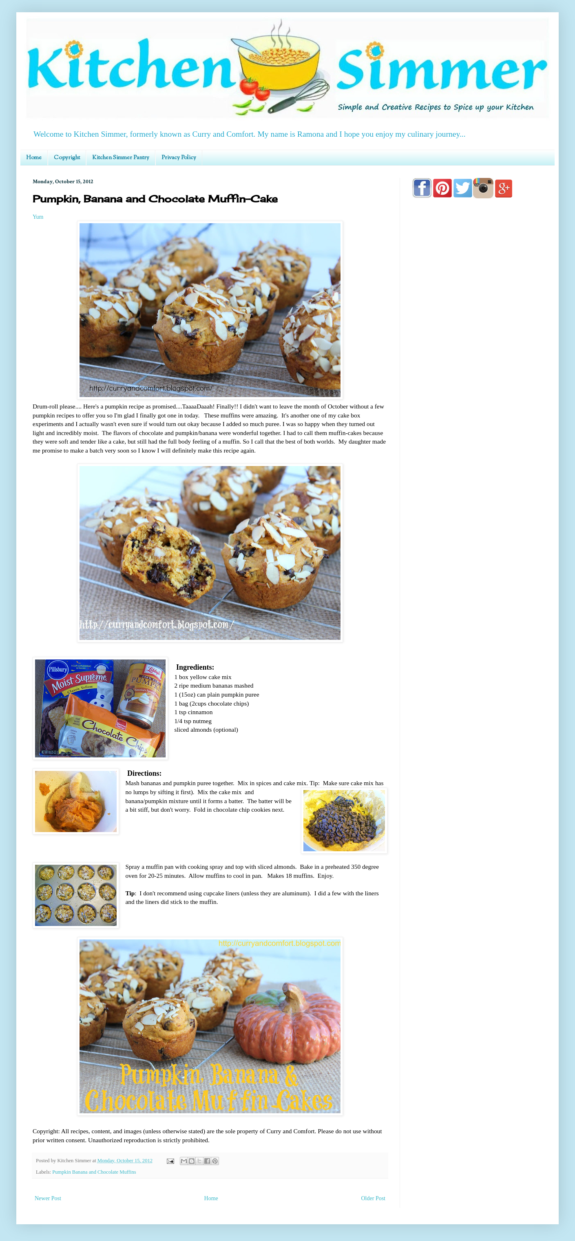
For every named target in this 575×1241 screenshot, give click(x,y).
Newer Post (48, 1198)
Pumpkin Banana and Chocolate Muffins (94, 1172)
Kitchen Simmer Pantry (120, 158)
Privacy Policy (178, 158)
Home (34, 158)
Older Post (373, 1198)
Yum (38, 217)
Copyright (67, 158)
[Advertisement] (477, 437)
